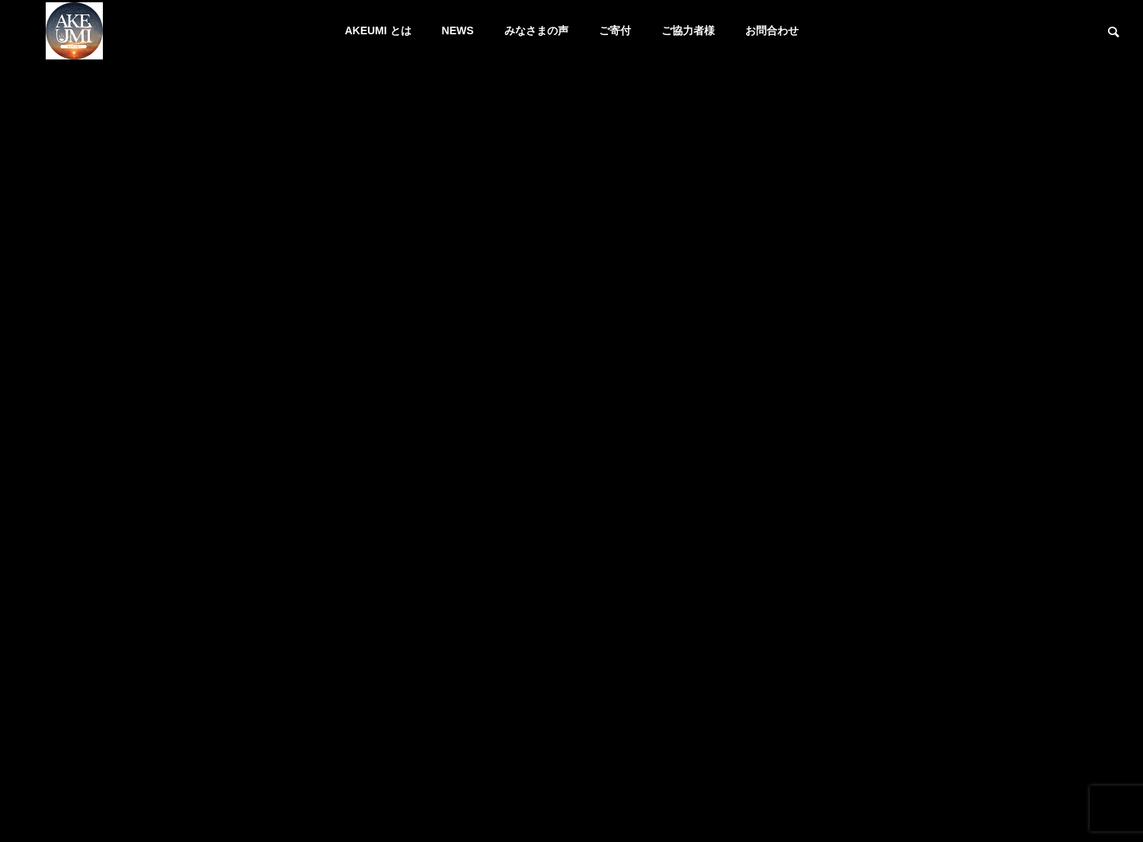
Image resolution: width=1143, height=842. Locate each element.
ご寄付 (615, 30)
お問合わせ (772, 30)
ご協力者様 (688, 30)
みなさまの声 (536, 30)
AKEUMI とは (377, 30)
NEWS (458, 30)
